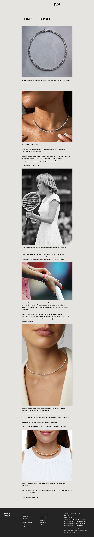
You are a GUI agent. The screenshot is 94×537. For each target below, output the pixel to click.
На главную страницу (30, 497)
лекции (42, 524)
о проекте (42, 520)
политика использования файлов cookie (74, 529)
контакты (25, 526)
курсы (24, 520)
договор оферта (68, 517)
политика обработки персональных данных (75, 519)
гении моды (43, 522)
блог (24, 524)
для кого (25, 518)
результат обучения (27, 522)
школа (25, 514)
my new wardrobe (45, 514)
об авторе (25, 516)
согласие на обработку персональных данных (75, 521)
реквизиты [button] (66, 515)
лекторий (43, 518)
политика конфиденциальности (72, 513)
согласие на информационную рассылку (74, 523)
